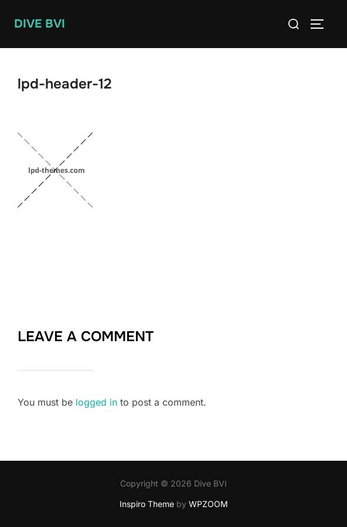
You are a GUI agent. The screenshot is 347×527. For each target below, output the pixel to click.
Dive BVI (39, 23)
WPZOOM (208, 504)
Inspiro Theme (147, 504)
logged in (96, 402)
